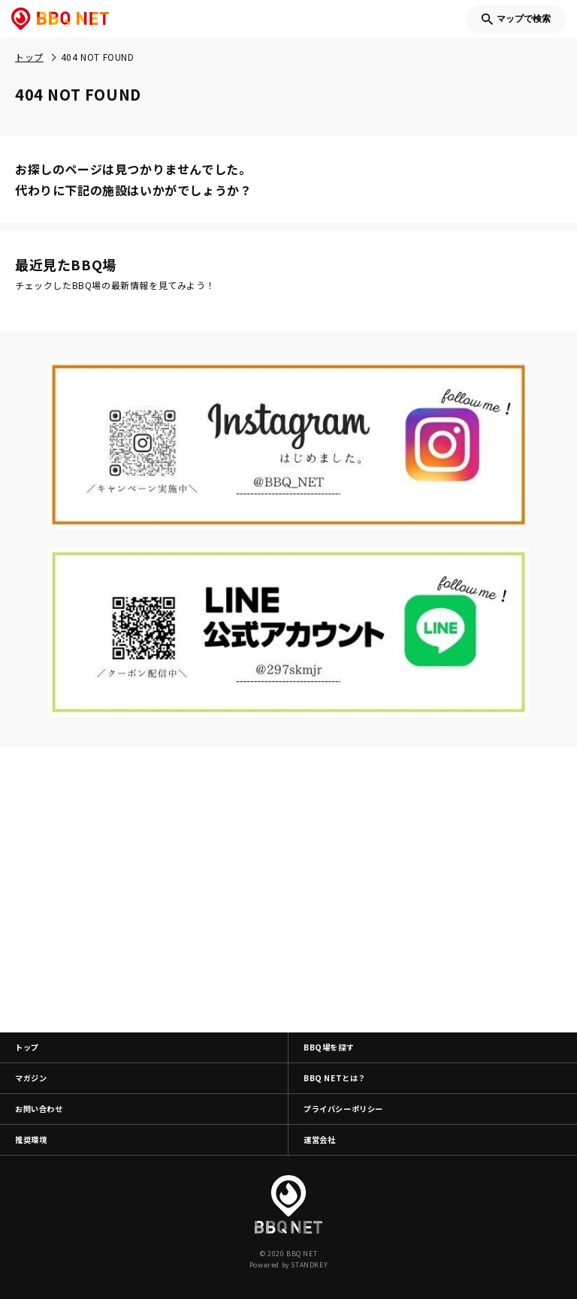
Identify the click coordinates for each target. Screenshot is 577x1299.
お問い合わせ (39, 1108)
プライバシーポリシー (343, 1108)
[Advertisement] (288, 890)
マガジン (31, 1078)
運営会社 (319, 1139)
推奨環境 (31, 1139)
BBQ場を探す (329, 1047)
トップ (27, 1047)
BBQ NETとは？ (335, 1078)
